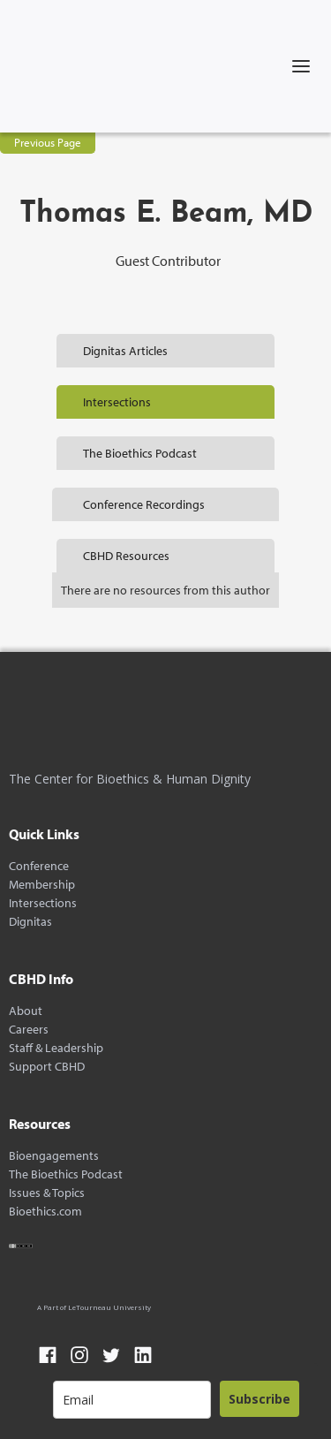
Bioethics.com (45, 1211)
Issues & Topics (47, 1192)
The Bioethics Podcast (66, 1174)
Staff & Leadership (56, 1048)
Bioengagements (54, 1155)
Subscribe (259, 1398)
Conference (39, 866)
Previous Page (47, 142)
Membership (42, 884)
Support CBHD (47, 1066)
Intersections (43, 903)
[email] (132, 1400)
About (25, 1011)
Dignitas (30, 921)
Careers (29, 1029)
